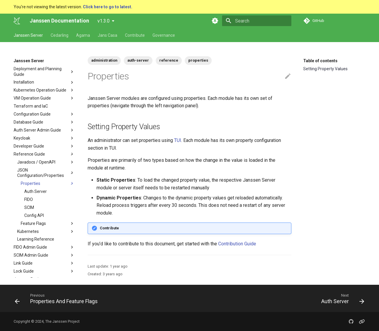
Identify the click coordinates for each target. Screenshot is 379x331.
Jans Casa (107, 35)
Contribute (135, 35)
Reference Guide (29, 154)
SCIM (29, 207)
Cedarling (59, 35)
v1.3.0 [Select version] (103, 21)
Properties (30, 183)
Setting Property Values (325, 68)
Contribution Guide (237, 244)
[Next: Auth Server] (341, 298)
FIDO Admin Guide (30, 247)
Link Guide (23, 263)
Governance (163, 35)
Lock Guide (24, 271)
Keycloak (22, 138)
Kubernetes (28, 231)
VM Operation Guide (32, 98)
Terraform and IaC (31, 106)
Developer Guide (29, 146)
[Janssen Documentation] (17, 21)
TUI (177, 140)
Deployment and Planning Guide (38, 71)
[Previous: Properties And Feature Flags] (58, 298)
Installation (24, 82)
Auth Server (35, 191)
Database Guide (28, 122)
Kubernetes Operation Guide (40, 90)
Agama (83, 35)
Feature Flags (33, 223)
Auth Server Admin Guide (37, 130)
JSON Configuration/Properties (40, 173)
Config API (34, 215)
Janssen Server (28, 35)
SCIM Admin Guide (31, 255)
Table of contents (320, 60)
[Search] (256, 20)
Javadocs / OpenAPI (46, 162)
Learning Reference (35, 239)
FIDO (28, 199)
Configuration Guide (44, 114)
